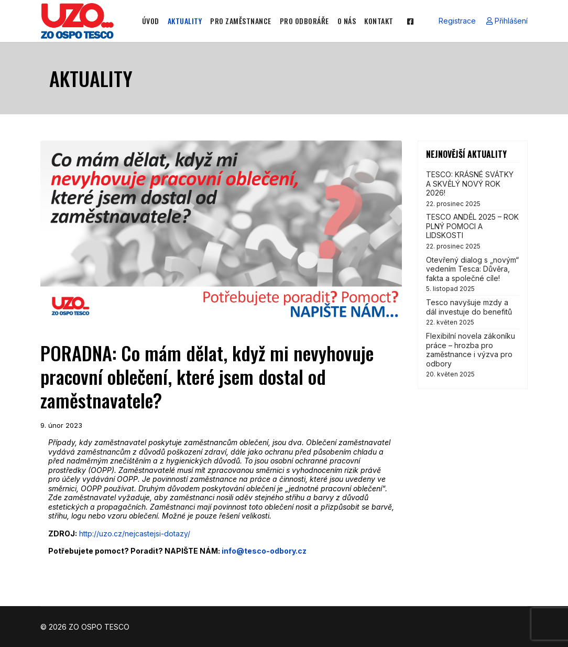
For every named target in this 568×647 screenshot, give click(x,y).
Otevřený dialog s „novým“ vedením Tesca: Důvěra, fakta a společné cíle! (472, 274)
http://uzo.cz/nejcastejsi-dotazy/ (134, 533)
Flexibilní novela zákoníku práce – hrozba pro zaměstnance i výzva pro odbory (472, 355)
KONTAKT (379, 21)
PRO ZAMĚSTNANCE (240, 21)
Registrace (457, 20)
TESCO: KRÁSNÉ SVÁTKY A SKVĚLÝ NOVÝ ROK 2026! (472, 189)
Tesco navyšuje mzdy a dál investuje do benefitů (472, 312)
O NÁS (346, 21)
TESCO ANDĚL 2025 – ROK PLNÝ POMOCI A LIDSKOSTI (472, 231)
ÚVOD (150, 21)
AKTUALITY (185, 21)
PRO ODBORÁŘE (304, 21)
